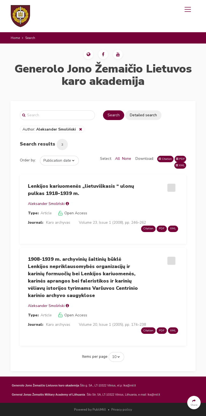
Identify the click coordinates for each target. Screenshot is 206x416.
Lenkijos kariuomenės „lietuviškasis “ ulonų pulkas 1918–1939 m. (81, 190)
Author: (50, 129)
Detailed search (143, 115)
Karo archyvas (58, 222)
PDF (180, 159)
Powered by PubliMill (90, 409)
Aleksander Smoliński (46, 203)
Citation (165, 159)
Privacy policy (121, 409)
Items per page (95, 356)
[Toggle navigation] (187, 9)
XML (180, 165)
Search (114, 115)
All (117, 158)
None (126, 158)
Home (15, 38)
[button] (88, 54)
